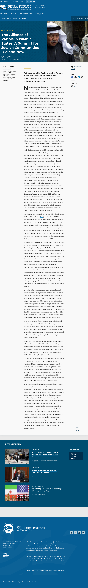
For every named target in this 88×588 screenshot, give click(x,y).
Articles (4, 14)
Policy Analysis (6, 30)
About (14, 14)
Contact (5, 553)
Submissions (26, 14)
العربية (19, 59)
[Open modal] (80, 18)
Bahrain (15, 18)
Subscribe (5, 557)
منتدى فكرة (39, 13)
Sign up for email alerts (74, 456)
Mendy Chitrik (8, 57)
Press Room (6, 555)
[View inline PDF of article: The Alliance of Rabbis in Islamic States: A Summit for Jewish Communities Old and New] (78, 68)
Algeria (9, 18)
